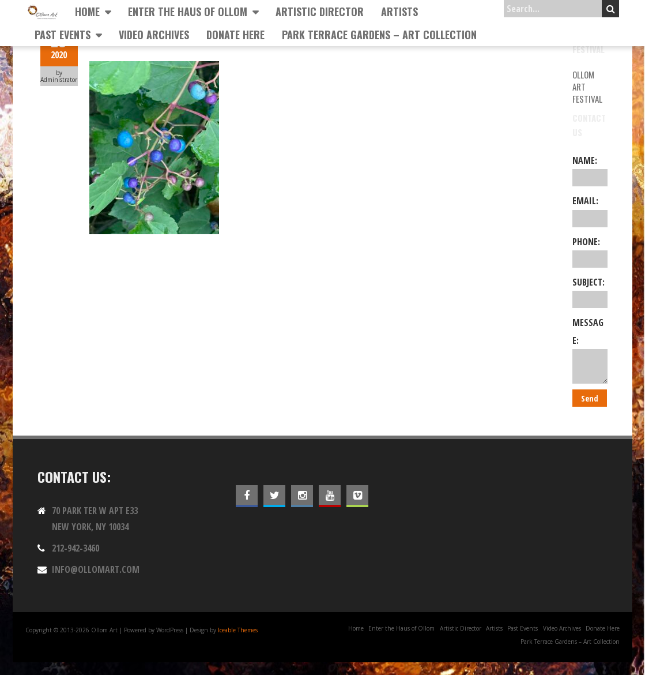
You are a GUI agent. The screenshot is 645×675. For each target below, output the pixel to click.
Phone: (589, 251)
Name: (589, 170)
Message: (589, 350)
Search (610, 8)
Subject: (589, 292)
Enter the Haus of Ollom (187, 11)
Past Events (62, 34)
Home (87, 11)
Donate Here (235, 34)
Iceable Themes (238, 630)
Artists (399, 11)
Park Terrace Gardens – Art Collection (379, 34)
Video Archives (154, 34)
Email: (589, 210)
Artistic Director (320, 11)
